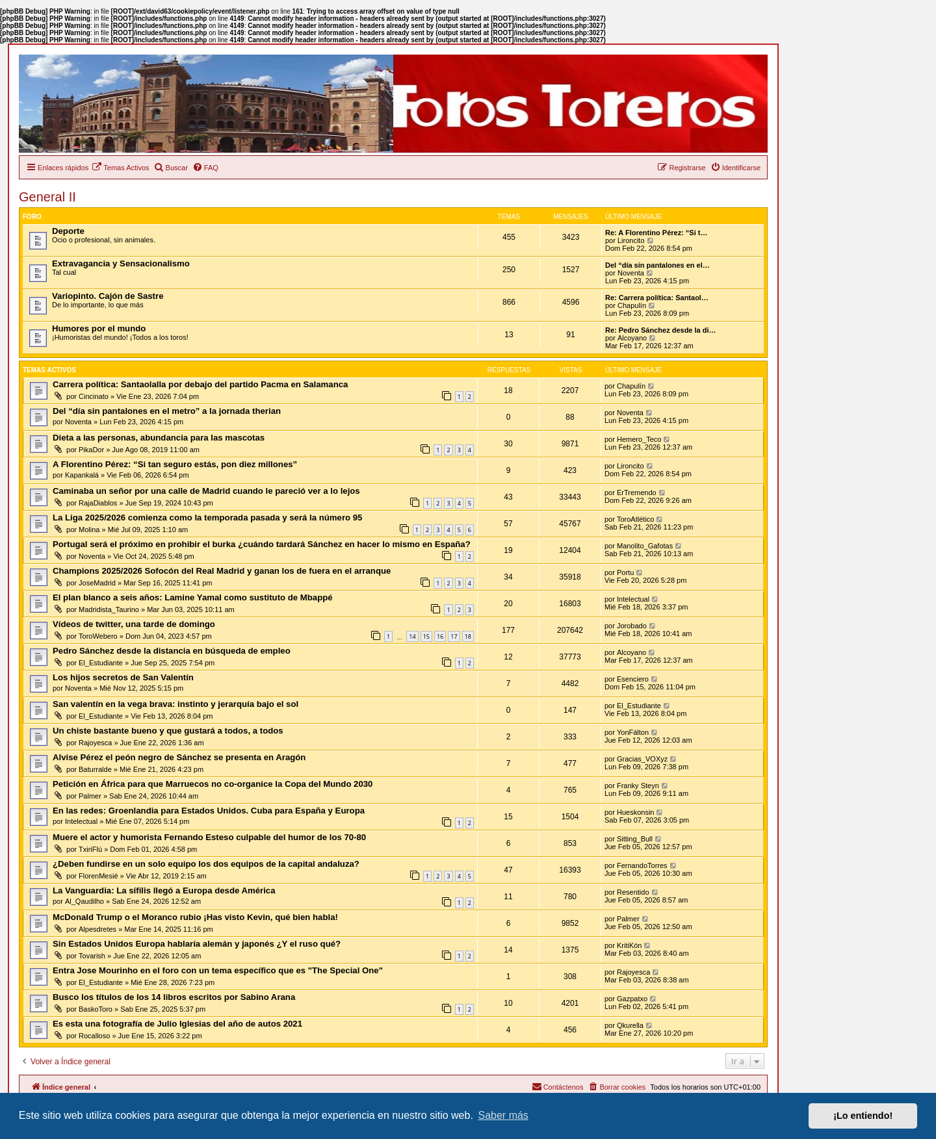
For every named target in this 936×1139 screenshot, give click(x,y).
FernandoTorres (642, 865)
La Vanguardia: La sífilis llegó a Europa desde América (164, 890)
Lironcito (631, 240)
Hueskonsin (635, 812)
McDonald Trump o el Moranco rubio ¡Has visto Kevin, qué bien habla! (195, 917)
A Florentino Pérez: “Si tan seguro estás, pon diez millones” (175, 464)
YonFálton (633, 732)
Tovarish (92, 956)
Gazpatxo (632, 999)
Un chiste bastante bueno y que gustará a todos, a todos (168, 731)
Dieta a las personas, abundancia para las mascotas (159, 437)
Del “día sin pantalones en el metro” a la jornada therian (167, 411)
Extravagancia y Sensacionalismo (121, 263)
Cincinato (94, 396)
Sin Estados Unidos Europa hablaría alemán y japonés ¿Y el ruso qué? (197, 944)
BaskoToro (95, 1009)
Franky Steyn (638, 785)
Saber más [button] (503, 1115)
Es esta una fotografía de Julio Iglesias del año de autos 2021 (177, 1024)
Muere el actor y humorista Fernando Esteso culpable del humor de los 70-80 (209, 837)
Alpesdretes (97, 929)
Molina (89, 529)
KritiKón (629, 945)
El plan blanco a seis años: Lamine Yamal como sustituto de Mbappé (193, 597)
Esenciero (633, 679)
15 (426, 636)
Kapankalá (82, 475)
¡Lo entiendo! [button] (862, 1115)
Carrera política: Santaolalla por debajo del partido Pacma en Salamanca (200, 384)
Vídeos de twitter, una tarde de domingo (134, 624)
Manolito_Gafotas (645, 546)
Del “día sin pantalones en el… (657, 265)
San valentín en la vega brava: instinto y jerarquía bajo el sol (175, 704)
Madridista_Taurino (109, 609)
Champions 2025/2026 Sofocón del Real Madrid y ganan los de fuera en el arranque (222, 571)
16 (440, 636)
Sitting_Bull (635, 839)
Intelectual (633, 599)
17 (453, 636)
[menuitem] (120, 167)
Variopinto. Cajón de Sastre (107, 296)
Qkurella (630, 1025)
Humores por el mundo (99, 328)
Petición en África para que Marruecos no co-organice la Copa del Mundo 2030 (212, 784)
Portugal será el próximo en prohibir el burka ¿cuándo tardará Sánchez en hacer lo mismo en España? (262, 544)
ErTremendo (636, 492)
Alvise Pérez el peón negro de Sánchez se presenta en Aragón (179, 757)
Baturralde (95, 769)
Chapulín (632, 305)
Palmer (90, 796)
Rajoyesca (95, 743)
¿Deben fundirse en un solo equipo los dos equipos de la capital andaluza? (206, 864)
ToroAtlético (635, 519)
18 (468, 636)
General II (47, 197)
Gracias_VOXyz (642, 759)
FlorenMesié (98, 876)
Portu (625, 572)
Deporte (68, 231)
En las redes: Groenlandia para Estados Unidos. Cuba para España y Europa (209, 810)
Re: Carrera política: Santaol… (656, 297)
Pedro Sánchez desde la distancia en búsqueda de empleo (172, 651)
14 (412, 636)
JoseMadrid (97, 583)
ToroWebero (98, 636)
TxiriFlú (90, 849)
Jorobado (632, 626)
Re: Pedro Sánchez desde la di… (660, 330)
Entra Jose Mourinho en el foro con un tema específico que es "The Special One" (218, 970)
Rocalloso (94, 1036)
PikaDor (91, 450)
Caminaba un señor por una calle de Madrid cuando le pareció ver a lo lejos (206, 491)
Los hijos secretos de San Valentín (123, 677)
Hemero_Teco (639, 439)
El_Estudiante (101, 663)
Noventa (631, 273)
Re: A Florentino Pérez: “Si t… (656, 233)
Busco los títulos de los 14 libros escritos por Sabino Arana (174, 997)
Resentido (633, 892)
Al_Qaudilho (84, 901)
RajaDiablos (98, 503)
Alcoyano (632, 338)
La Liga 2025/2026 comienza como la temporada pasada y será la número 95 (207, 517)
